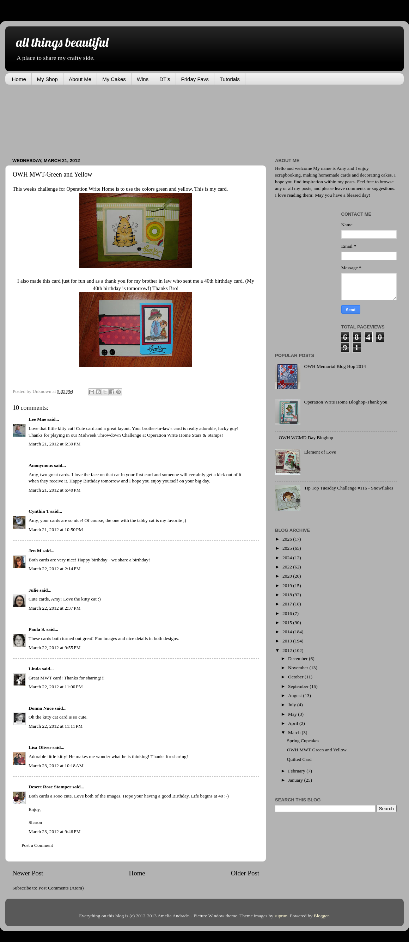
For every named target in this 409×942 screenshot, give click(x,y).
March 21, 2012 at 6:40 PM (55, 490)
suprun (281, 915)
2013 (287, 641)
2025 (287, 548)
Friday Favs (195, 79)
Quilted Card (299, 759)
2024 (287, 557)
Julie (33, 590)
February (297, 771)
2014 (287, 631)
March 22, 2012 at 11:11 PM (56, 726)
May (293, 714)
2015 (287, 622)
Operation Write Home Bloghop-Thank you (345, 402)
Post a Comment (37, 845)
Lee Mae (37, 419)
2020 (287, 576)
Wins (142, 79)
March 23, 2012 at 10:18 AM (56, 765)
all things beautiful (62, 42)
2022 (287, 566)
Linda (35, 668)
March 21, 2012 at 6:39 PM (55, 444)
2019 (287, 585)
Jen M (35, 550)
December (298, 658)
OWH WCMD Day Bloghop (306, 437)
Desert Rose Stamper (50, 786)
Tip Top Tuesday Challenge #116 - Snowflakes (348, 488)
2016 (287, 613)
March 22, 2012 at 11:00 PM (56, 686)
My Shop (47, 79)
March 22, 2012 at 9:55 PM (55, 647)
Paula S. (37, 629)
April (293, 723)
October (296, 676)
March (295, 732)
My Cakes (114, 79)
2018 (287, 594)
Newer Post (27, 873)
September (299, 686)
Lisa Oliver (40, 747)
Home (19, 79)
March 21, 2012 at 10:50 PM (56, 529)
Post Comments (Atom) (61, 888)
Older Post (245, 873)
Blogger (321, 915)
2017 (287, 604)
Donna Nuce (41, 708)
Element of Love (320, 452)
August (295, 695)
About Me (80, 79)
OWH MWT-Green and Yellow (317, 749)
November (298, 667)
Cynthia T (39, 511)
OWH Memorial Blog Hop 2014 (335, 366)
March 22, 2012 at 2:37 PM (55, 608)
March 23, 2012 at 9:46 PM (55, 831)
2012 (287, 650)
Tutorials (230, 79)
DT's (164, 79)
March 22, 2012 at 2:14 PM (55, 568)
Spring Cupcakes (303, 740)
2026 (287, 539)
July (292, 704)
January (296, 780)
